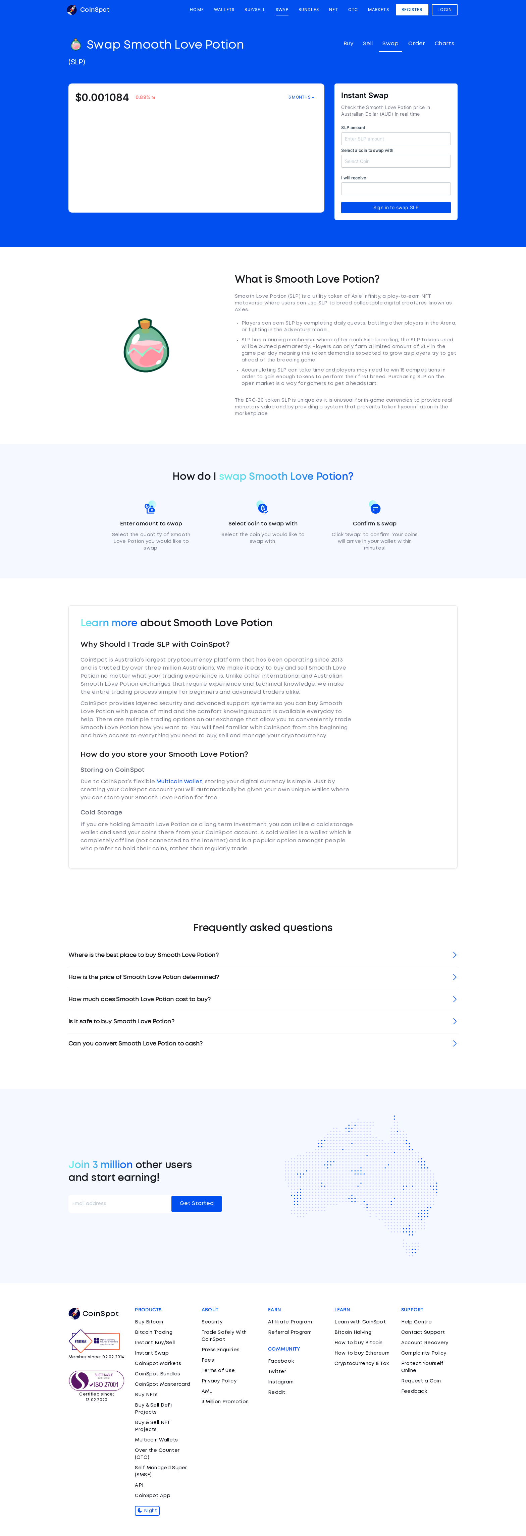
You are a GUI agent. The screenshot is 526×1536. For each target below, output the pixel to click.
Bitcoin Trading (153, 1332)
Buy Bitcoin (149, 1322)
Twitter (277, 1372)
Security (212, 1322)
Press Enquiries (221, 1350)
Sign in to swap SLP (396, 207)
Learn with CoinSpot (360, 1322)
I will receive (353, 177)
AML (207, 1391)
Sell (368, 43)
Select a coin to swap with (367, 150)
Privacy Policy (219, 1381)
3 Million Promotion (225, 1402)
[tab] (263, 956)
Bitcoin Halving (352, 1332)
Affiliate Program (290, 1322)
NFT (333, 10)
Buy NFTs (146, 1395)
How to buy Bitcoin (358, 1343)
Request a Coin (421, 1381)
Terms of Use (218, 1371)
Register (412, 10)
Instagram (281, 1382)
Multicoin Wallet (179, 781)
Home (197, 10)
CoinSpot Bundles (157, 1374)
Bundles (309, 10)
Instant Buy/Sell (155, 1343)
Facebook (281, 1361)
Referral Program (290, 1332)
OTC (353, 10)
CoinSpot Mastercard (162, 1384)
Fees (208, 1360)
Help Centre (416, 1322)
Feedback (414, 1391)
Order (416, 43)
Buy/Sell (255, 10)
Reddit (276, 1392)
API (139, 1485)
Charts (444, 43)
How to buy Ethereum (361, 1353)
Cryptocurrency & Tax (361, 1364)
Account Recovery (425, 1343)
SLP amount (353, 127)
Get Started (197, 1203)
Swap (282, 10)
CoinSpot (88, 10)
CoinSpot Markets (158, 1364)
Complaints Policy (423, 1353)
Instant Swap (152, 1353)
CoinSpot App (152, 1496)
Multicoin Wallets (156, 1440)
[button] (263, 956)
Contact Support (423, 1332)
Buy (348, 43)
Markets (378, 10)
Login (444, 10)
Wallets (224, 10)
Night (147, 1511)
